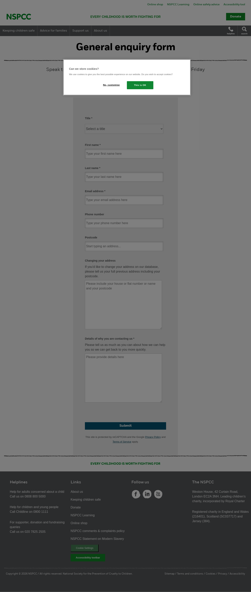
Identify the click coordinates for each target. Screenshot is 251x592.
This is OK (140, 85)
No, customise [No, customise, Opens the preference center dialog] (111, 85)
